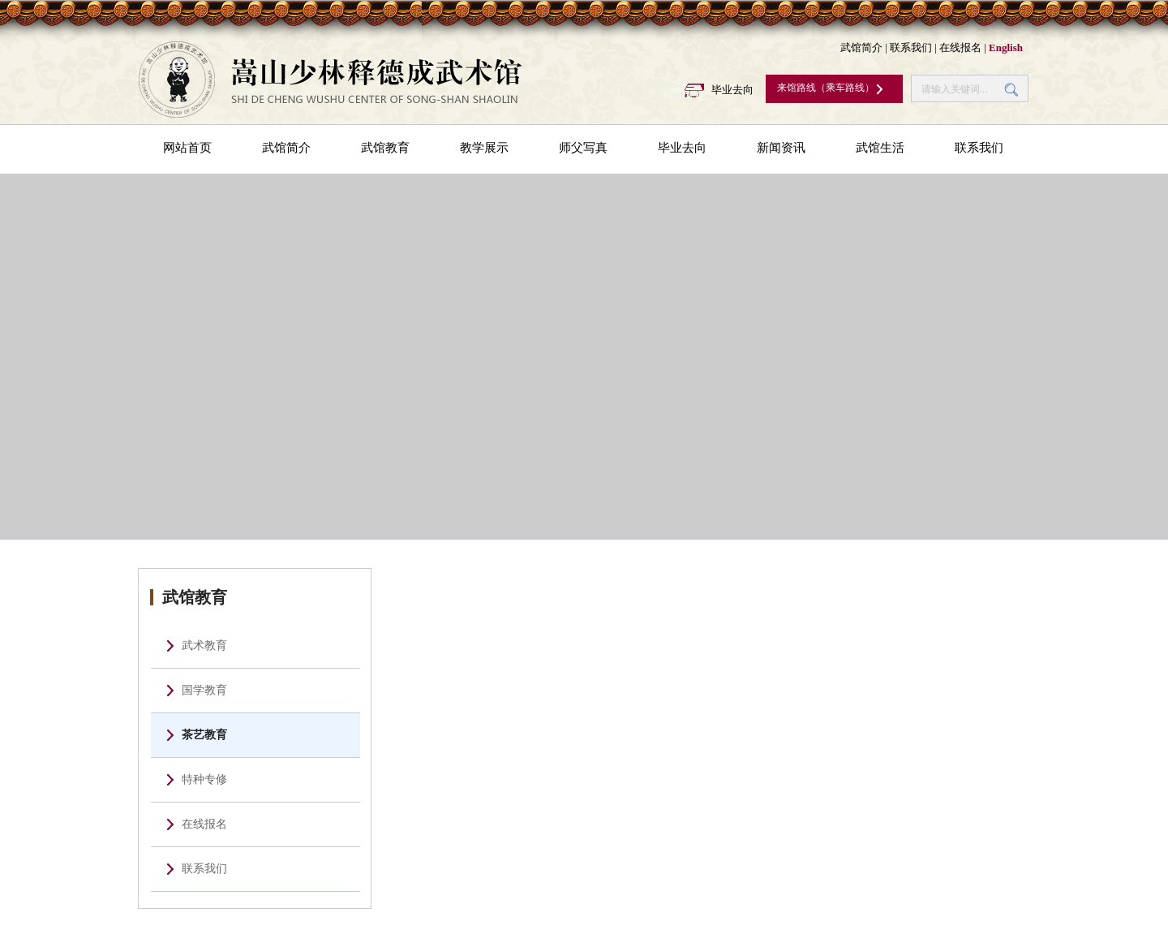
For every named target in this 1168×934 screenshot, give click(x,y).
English (1006, 47)
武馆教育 (385, 147)
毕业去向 (732, 90)
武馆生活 (880, 147)
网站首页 (187, 147)
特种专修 (204, 779)
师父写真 (583, 147)
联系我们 (911, 47)
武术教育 (204, 645)
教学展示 (484, 147)
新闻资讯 (781, 147)
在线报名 (960, 47)
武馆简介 (861, 47)
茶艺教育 (204, 735)
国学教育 (204, 690)
